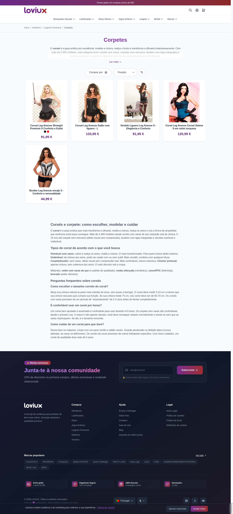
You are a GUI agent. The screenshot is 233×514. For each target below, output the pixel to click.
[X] (195, 500)
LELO (146, 462)
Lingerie (145, 19)
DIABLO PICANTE (80, 462)
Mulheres (36, 27)
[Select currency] (142, 500)
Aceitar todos (199, 509)
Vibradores (77, 411)
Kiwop (75, 503)
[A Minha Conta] (197, 10)
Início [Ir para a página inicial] (26, 27)
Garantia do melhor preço (131, 435)
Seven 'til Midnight (100, 462)
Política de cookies (106, 507)
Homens (75, 439)
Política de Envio (174, 420)
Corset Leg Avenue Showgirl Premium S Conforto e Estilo (46, 127)
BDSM (158, 19)
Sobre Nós (124, 415)
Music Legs (134, 462)
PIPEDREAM (48, 462)
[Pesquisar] (190, 10)
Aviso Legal (171, 411)
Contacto (123, 420)
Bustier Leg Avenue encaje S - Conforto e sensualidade (46, 192)
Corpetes (68, 27)
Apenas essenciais (177, 509)
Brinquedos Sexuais (64, 19)
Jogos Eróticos (127, 19)
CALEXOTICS (32, 462)
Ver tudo (201, 455)
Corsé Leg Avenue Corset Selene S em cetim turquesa (184, 127)
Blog (121, 430)
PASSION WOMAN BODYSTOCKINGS (180, 462)
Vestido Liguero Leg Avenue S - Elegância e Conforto (138, 127)
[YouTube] (203, 500)
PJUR (156, 462)
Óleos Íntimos (106, 19)
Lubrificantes (86, 19)
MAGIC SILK (31, 468)
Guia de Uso (125, 425)
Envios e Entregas (127, 411)
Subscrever (189, 370)
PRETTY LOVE (119, 462)
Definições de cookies (176, 425)
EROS (44, 468)
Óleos (74, 420)
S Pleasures (63, 462)
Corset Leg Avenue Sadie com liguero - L (92, 127)
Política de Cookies (175, 415)
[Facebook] (186, 500)
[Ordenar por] (125, 72)
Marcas (172, 19)
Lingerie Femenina (52, 27)
